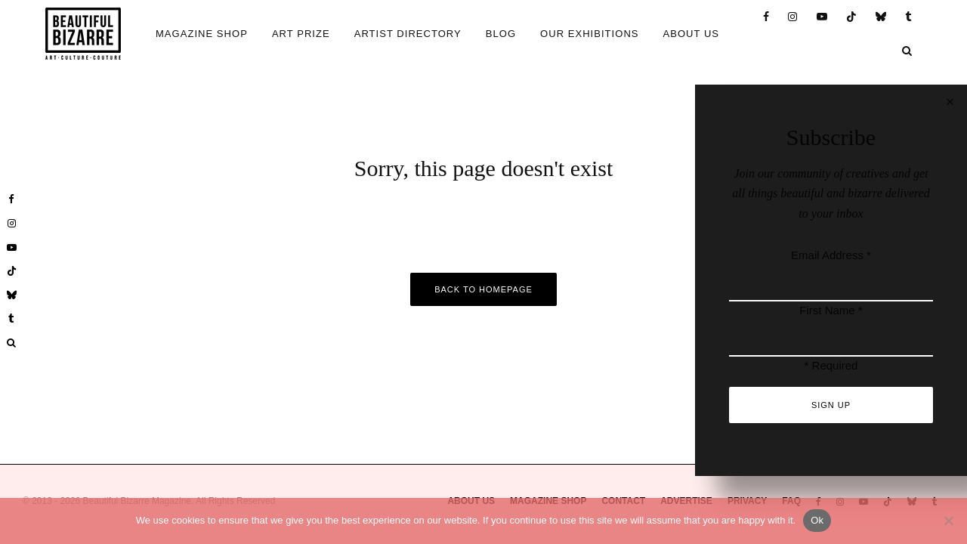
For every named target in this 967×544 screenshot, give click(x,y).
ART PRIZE (301, 33)
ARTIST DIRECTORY (408, 33)
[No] (948, 520)
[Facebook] (766, 17)
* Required (831, 365)
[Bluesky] (881, 17)
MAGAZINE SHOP (202, 33)
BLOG (501, 33)
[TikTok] (852, 17)
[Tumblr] (909, 17)
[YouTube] (822, 17)
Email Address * (831, 255)
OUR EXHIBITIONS (589, 33)
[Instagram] (793, 17)
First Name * (830, 310)
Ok (817, 520)
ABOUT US (691, 33)
